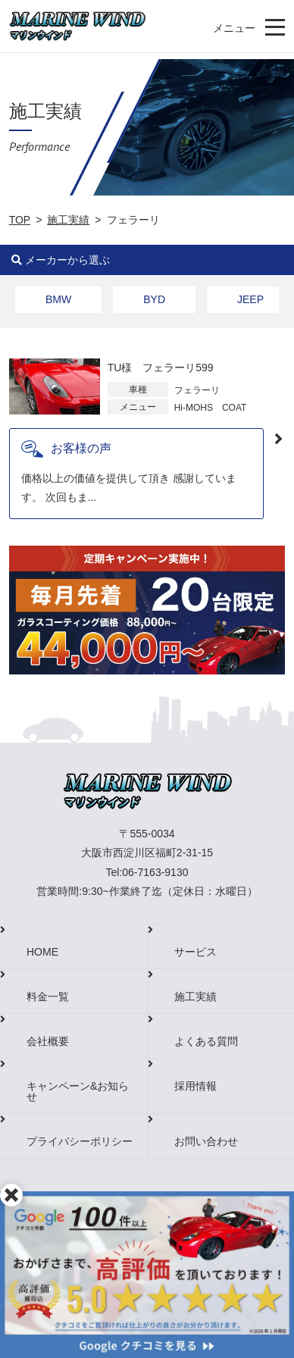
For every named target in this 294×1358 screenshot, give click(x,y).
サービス (195, 952)
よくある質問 (206, 1041)
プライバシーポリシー (80, 1141)
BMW (58, 299)
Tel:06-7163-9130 (147, 872)
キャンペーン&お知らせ (78, 1091)
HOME (42, 952)
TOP (20, 220)
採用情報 (195, 1086)
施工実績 (68, 220)
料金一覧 (48, 996)
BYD (154, 299)
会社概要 (48, 1041)
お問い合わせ (206, 1141)
